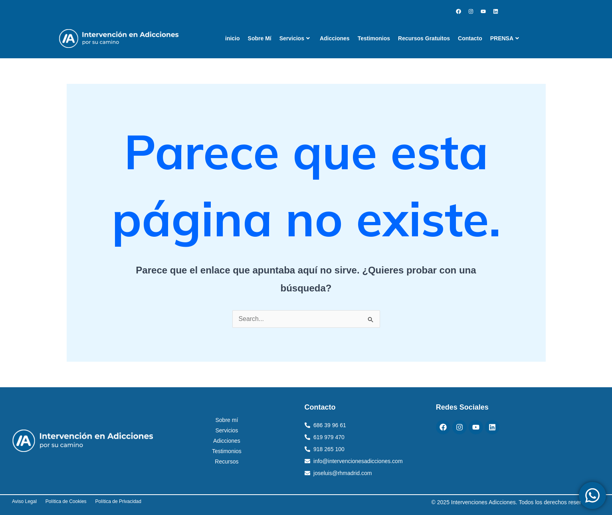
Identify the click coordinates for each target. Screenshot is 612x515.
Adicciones (335, 38)
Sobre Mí (259, 38)
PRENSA (504, 38)
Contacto (470, 38)
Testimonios (374, 38)
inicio (232, 38)
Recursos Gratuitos (424, 38)
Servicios (294, 38)
